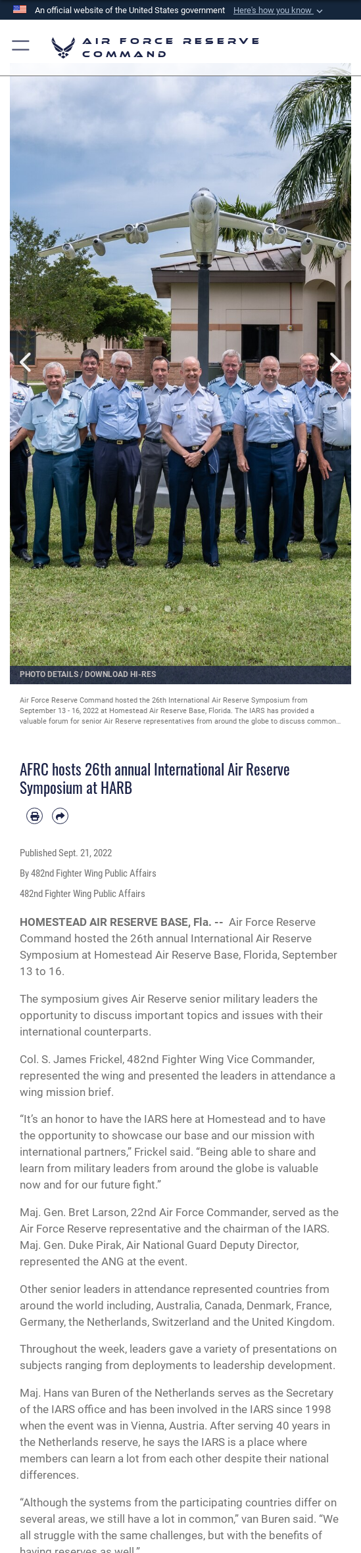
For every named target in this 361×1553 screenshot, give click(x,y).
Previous (27, 362)
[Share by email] (60, 816)
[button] (279, 10)
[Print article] (34, 816)
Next (334, 362)
